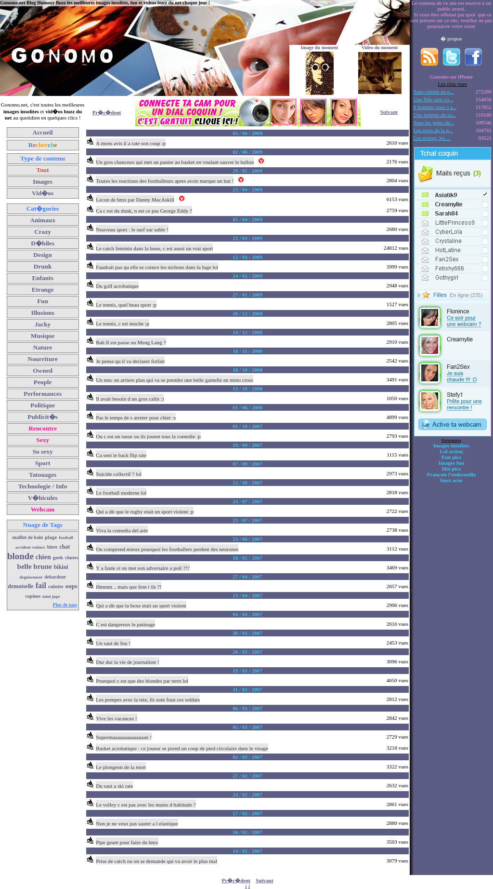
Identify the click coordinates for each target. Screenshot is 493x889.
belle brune (34, 566)
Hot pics (451, 468)
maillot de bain (27, 537)
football (66, 537)
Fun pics (451, 457)
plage (51, 537)
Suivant (389, 112)
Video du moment (380, 47)
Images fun (451, 463)
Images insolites (451, 445)
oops (71, 586)
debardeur (55, 576)
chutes (71, 557)
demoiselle (20, 586)
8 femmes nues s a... (435, 107)
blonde (20, 556)
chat (64, 546)
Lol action (451, 451)
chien (43, 557)
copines (32, 596)
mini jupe (51, 596)
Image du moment (319, 47)
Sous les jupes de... (434, 122)
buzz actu (451, 480)
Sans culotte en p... (434, 91)
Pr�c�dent (106, 112)
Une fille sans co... (434, 99)
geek (58, 557)
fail (41, 585)
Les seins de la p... (433, 130)
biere (52, 547)
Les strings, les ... (432, 138)
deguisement (30, 577)
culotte (56, 586)
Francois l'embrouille (451, 474)
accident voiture (30, 547)
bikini (61, 567)
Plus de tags (65, 604)
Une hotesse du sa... (435, 115)
